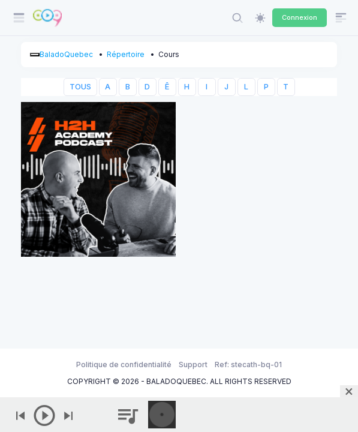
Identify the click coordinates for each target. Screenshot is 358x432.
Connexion (299, 17)
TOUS (80, 86)
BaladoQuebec (66, 54)
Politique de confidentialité (124, 364)
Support (193, 364)
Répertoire (126, 54)
